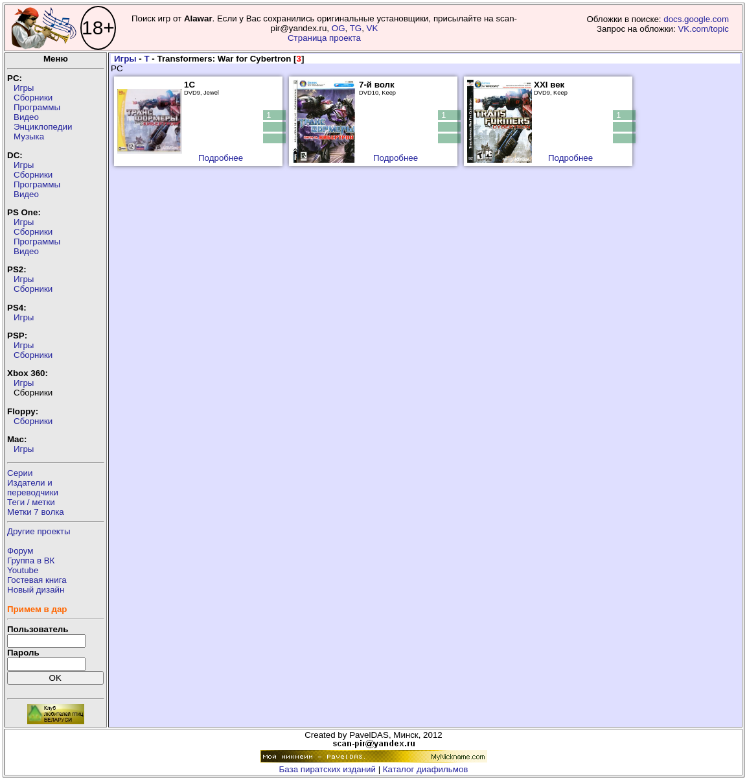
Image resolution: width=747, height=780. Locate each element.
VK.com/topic (703, 29)
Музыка (29, 136)
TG (356, 28)
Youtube (22, 570)
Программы (37, 107)
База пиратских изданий (327, 769)
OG (338, 28)
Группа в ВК (30, 560)
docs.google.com (696, 19)
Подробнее (220, 158)
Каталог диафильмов (425, 769)
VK (372, 28)
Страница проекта (324, 38)
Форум (20, 551)
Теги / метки (31, 502)
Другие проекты (39, 531)
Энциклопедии (43, 127)
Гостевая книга (37, 580)
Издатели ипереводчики (32, 487)
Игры (24, 88)
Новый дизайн (35, 590)
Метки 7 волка (35, 512)
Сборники (33, 97)
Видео (26, 117)
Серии (19, 473)
